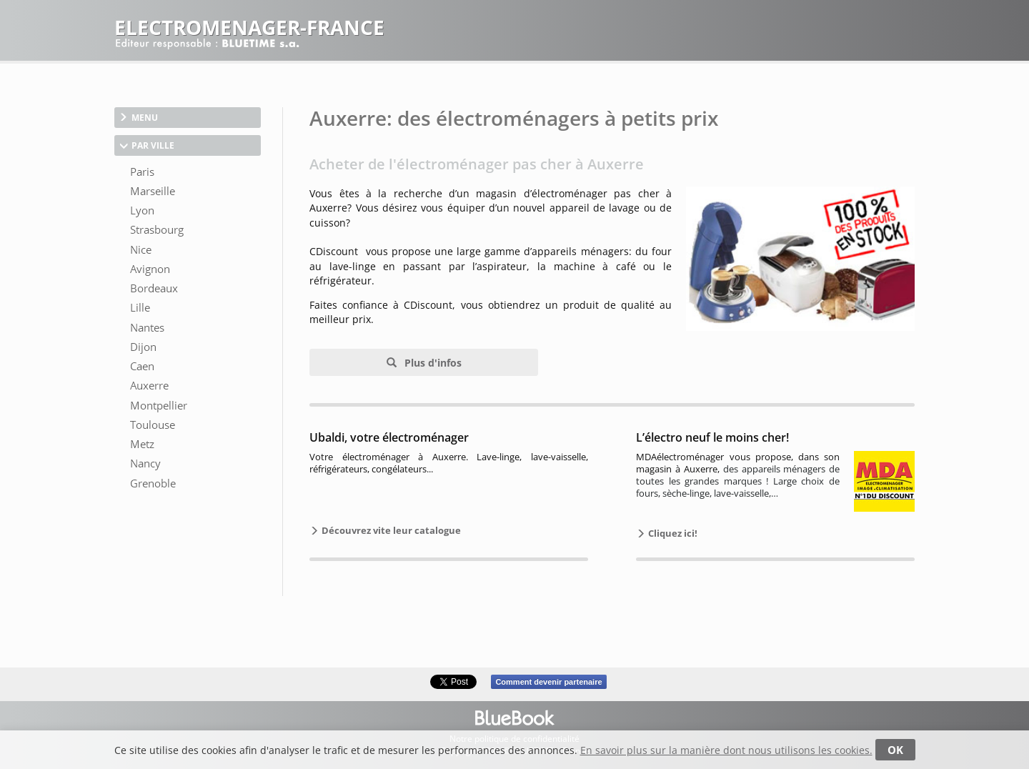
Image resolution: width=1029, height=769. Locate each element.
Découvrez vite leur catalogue (390, 530)
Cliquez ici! (671, 533)
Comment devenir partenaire (548, 682)
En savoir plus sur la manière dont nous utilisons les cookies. (726, 750)
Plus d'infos (432, 362)
